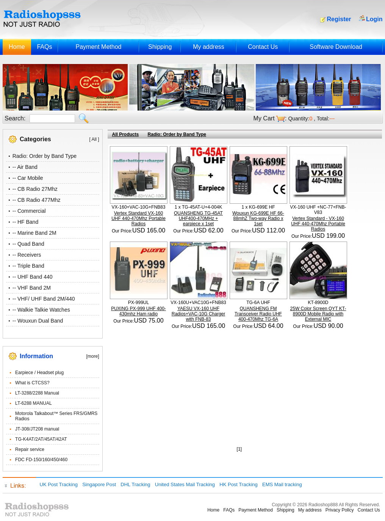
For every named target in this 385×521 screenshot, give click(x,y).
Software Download (336, 47)
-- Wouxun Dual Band (38, 321)
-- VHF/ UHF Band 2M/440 (44, 299)
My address (208, 47)
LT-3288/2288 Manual (37, 393)
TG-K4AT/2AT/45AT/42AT (41, 439)
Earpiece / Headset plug (39, 372)
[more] (92, 356)
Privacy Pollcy (340, 510)
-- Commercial (29, 211)
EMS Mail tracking (282, 484)
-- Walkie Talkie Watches (41, 310)
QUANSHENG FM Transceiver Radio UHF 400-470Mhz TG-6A (258, 314)
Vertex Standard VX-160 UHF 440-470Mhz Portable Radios (138, 218)
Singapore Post (99, 484)
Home (17, 47)
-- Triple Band (28, 266)
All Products (125, 134)
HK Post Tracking (238, 484)
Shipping (160, 47)
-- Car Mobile (28, 178)
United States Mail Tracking (185, 484)
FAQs (44, 47)
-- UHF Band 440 (33, 277)
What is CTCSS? (32, 382)
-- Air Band (25, 167)
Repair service (29, 449)
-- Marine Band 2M (34, 233)
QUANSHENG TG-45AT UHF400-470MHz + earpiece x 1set (198, 218)
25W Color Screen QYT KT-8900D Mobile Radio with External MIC (318, 314)
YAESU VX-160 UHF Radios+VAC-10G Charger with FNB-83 (198, 314)
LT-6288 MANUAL (33, 403)
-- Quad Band (28, 244)
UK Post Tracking (59, 484)
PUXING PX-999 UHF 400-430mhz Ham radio (138, 311)
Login (374, 19)
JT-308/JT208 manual (37, 429)
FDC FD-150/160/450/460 (41, 459)
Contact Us (263, 47)
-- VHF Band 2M (32, 288)
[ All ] (94, 139)
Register (339, 19)
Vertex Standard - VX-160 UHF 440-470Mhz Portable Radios (318, 224)
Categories (35, 139)
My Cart (264, 118)
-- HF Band (25, 222)
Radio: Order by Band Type (45, 156)
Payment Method (98, 47)
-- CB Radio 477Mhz (37, 200)
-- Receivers (27, 255)
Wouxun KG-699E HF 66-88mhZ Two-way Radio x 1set (258, 218)
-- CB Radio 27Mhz (35, 189)
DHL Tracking (135, 484)
